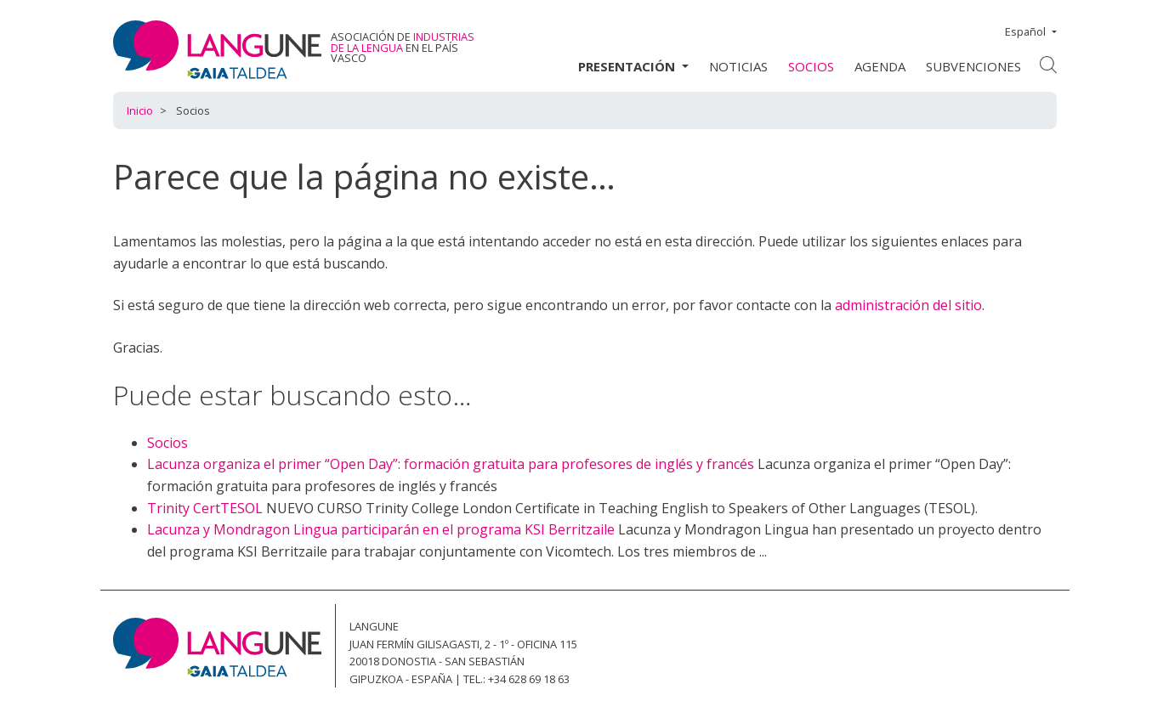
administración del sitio (908, 305)
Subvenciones (973, 66)
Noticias (738, 66)
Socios (811, 66)
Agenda (879, 66)
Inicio (140, 110)
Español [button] (1026, 31)
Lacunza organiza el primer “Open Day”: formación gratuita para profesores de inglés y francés (450, 464)
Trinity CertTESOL (205, 508)
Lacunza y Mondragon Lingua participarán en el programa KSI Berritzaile (381, 529)
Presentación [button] (628, 66)
